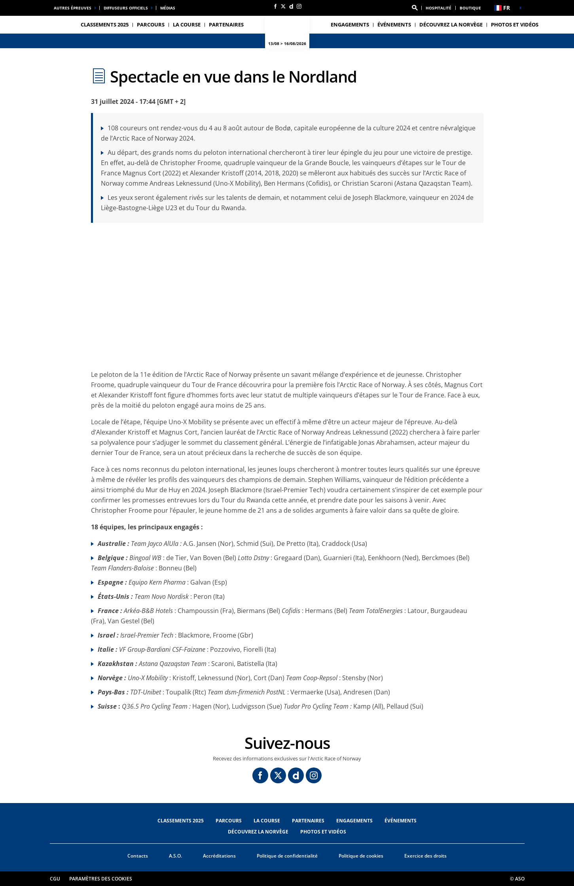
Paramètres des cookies (100, 878)
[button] (414, 8)
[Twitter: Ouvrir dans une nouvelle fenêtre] (283, 6)
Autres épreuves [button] (72, 8)
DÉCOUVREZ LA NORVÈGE (451, 24)
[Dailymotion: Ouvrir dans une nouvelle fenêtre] (291, 6)
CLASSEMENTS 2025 (105, 24)
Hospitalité (438, 8)
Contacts (137, 855)
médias (167, 8)
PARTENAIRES (226, 24)
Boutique (470, 8)
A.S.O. (175, 855)
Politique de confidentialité (287, 855)
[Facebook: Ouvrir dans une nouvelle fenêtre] (275, 6)
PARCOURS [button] (151, 24)
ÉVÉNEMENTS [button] (394, 24)
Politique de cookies (361, 855)
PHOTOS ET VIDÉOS (514, 24)
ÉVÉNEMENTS (401, 820)
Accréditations (219, 855)
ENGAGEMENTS (350, 24)
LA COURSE (267, 820)
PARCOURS (229, 820)
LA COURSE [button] (187, 24)
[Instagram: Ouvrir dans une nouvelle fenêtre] (299, 6)
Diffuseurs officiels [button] (126, 8)
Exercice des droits (425, 855)
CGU (55, 878)
